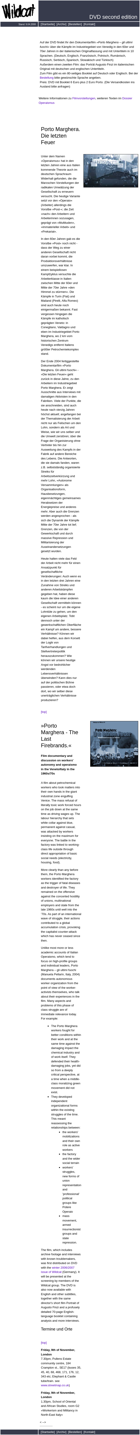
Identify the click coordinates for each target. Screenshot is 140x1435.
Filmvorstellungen (83, 98)
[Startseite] (48, 24)
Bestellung (47, 77)
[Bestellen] (75, 24)
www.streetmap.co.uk (55, 1385)
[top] (44, 712)
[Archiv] (61, 24)
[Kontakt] (89, 24)
